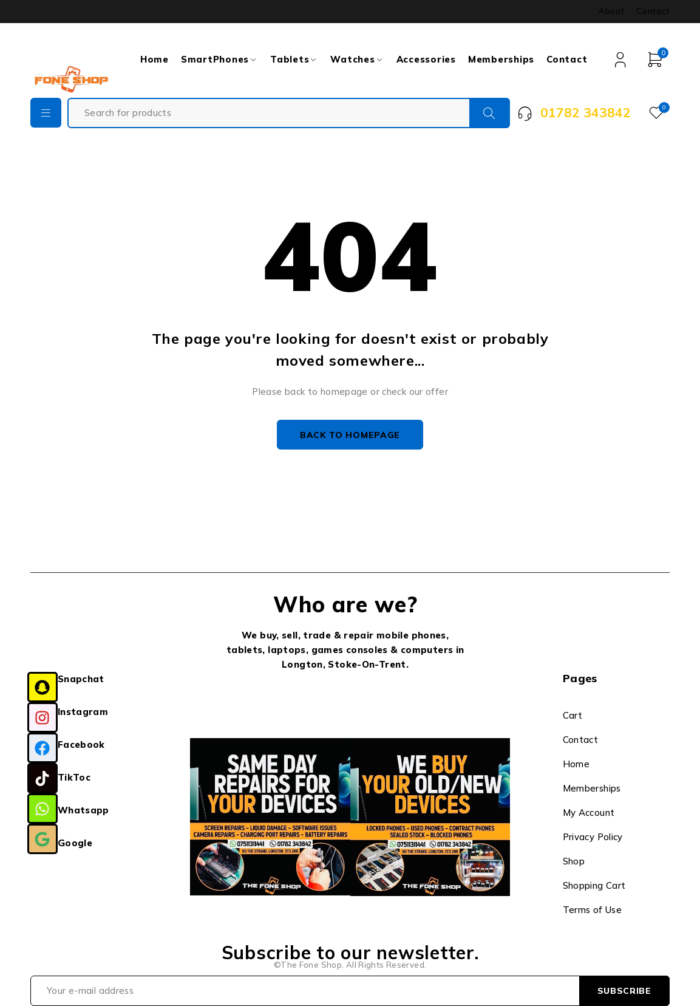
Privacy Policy (593, 837)
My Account (589, 813)
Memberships (592, 789)
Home (576, 764)
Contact (653, 11)
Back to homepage (350, 434)
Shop (574, 861)
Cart (573, 716)
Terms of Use (592, 910)
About (611, 11)
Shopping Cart (594, 886)
